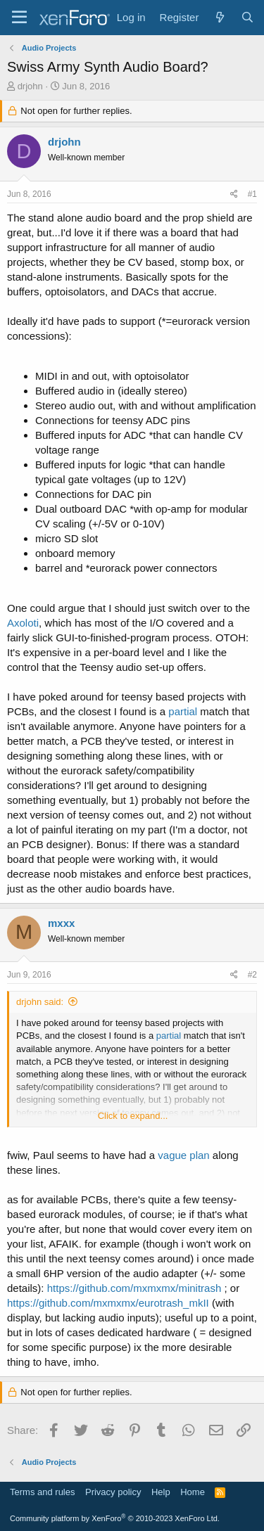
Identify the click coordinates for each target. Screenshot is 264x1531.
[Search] (247, 17)
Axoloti (23, 623)
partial (182, 711)
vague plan (183, 1155)
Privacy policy (113, 1492)
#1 (252, 194)
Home (192, 1492)
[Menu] (19, 17)
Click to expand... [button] (133, 1115)
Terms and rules (42, 1492)
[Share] (234, 194)
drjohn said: (39, 1002)
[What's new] (219, 17)
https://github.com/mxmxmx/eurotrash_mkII (108, 1303)
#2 (252, 975)
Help (160, 1492)
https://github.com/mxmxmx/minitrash (134, 1288)
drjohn (30, 86)
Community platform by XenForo (115, 1518)
